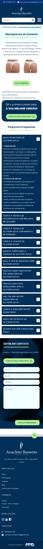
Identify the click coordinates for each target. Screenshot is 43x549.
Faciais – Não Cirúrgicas (10, 503)
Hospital (5, 481)
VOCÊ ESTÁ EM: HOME (9, 27)
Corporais (5, 507)
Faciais (4, 500)
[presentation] (22, 414)
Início (4, 474)
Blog (3, 485)
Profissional (6, 478)
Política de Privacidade (10, 488)
